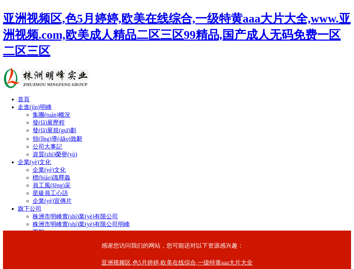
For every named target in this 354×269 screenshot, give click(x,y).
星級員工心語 (50, 193)
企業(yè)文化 (34, 162)
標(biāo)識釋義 (51, 177)
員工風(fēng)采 (52, 185)
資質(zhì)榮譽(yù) (55, 154)
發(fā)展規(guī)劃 (54, 130)
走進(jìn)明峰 (35, 107)
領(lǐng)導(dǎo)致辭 (57, 139)
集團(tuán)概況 (51, 115)
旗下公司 (29, 208)
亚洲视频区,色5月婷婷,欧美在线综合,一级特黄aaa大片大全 (177, 262)
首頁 (24, 99)
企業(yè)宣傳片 (52, 201)
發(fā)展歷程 (49, 122)
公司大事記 (47, 146)
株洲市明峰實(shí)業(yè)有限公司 (75, 216)
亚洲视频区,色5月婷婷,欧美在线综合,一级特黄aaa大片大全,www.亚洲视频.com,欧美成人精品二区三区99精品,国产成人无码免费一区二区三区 (177, 35)
